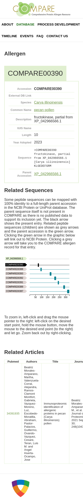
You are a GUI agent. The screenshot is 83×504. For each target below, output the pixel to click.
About (7, 24)
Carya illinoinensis (48, 102)
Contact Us (57, 36)
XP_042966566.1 (48, 174)
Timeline (9, 36)
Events (26, 36)
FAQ (40, 36)
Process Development (58, 24)
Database (25, 24)
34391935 (13, 413)
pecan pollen (44, 110)
